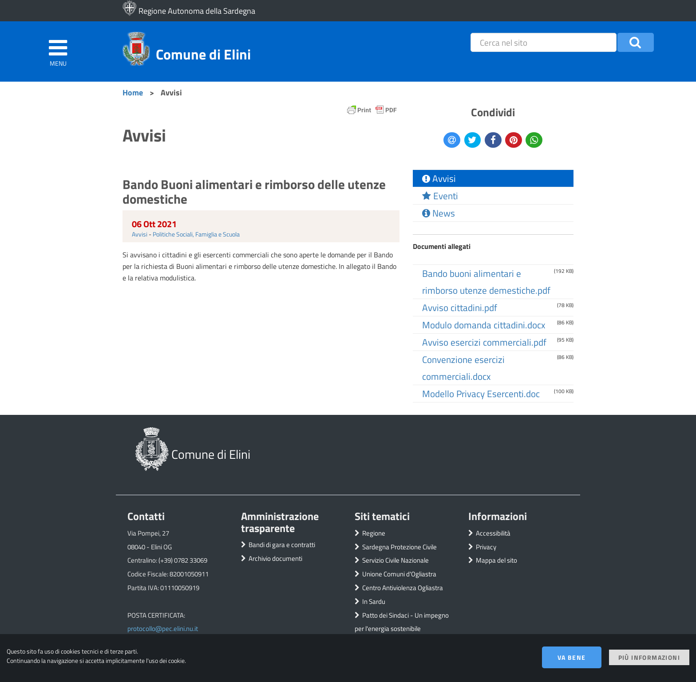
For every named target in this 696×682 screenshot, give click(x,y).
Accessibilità (493, 533)
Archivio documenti (275, 558)
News (438, 213)
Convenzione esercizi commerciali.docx (463, 367)
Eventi (440, 196)
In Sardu (373, 601)
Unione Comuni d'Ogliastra (399, 574)
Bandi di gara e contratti (282, 545)
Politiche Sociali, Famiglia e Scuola (196, 234)
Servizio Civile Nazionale (395, 560)
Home (133, 92)
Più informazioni (649, 657)
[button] (635, 42)
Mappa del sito (496, 560)
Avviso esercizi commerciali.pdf (484, 342)
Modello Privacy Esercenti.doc (481, 393)
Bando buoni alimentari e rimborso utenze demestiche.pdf (486, 281)
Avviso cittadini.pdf (459, 307)
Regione (373, 533)
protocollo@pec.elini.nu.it (162, 628)
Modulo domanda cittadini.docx (483, 325)
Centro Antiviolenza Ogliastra (402, 588)
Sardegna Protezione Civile (399, 547)
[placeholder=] (543, 42)
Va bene (572, 657)
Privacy (486, 547)
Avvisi (139, 234)
